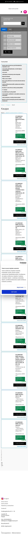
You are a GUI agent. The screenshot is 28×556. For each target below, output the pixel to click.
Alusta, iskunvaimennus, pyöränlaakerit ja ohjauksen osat (12, 66)
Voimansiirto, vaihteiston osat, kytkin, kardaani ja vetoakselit (13, 94)
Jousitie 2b (4, 514)
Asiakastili (3, 508)
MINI (10, 29)
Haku (8, 52)
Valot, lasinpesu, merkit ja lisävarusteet (11, 97)
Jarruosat (4, 72)
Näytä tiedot (20, 287)
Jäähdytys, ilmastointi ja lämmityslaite (11, 74)
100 (2, 465)
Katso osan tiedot (21, 144)
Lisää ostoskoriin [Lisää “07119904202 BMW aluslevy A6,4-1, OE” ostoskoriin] (20, 414)
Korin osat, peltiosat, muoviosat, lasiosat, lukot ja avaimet (13, 81)
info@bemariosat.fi (19, 1)
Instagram (5, 499)
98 (1, 462)
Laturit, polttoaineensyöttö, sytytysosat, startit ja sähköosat (13, 85)
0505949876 (7, 519)
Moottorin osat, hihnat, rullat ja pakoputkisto (12, 87)
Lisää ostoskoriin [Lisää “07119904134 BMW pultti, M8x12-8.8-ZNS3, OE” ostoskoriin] (20, 141)
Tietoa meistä (4, 501)
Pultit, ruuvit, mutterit (6, 78)
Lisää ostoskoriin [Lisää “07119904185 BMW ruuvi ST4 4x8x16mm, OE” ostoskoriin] (20, 346)
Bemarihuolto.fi (5, 523)
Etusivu (2, 105)
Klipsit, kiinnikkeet (6, 76)
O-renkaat (4, 89)
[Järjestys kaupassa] (14, 113)
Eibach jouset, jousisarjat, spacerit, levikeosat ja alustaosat (13, 100)
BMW (4, 29)
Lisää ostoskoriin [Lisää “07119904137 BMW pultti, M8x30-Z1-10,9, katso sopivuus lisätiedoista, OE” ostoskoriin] (20, 175)
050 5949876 (10, 1)
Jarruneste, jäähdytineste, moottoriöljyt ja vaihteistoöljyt (12, 69)
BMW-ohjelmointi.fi (6, 526)
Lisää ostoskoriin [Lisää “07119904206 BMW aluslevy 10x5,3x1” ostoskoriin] (20, 443)
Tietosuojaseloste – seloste (11, 533)
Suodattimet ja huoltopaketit (9, 92)
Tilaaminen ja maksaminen (7, 505)
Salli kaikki (14, 291)
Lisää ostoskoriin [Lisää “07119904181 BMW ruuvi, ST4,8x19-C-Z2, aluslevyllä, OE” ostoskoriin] (20, 317)
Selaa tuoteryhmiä (13, 8)
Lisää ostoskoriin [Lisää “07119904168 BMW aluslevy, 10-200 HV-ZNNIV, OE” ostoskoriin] (20, 248)
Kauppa (8, 105)
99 (1, 464)
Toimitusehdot (4, 503)
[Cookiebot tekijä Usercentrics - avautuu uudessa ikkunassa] (20, 263)
